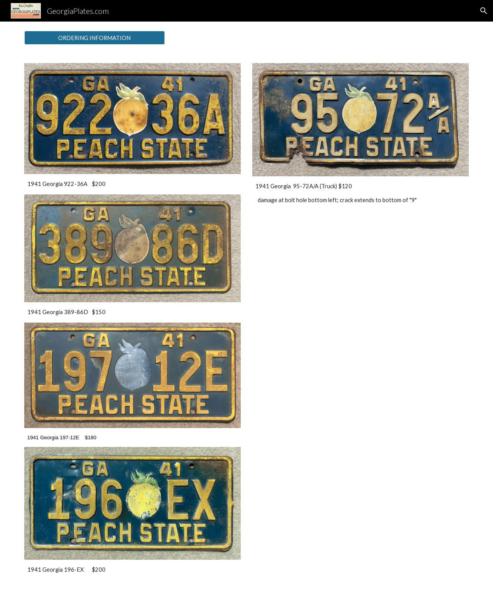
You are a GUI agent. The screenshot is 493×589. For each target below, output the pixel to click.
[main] (132, 184)
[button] (484, 11)
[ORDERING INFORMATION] (94, 38)
